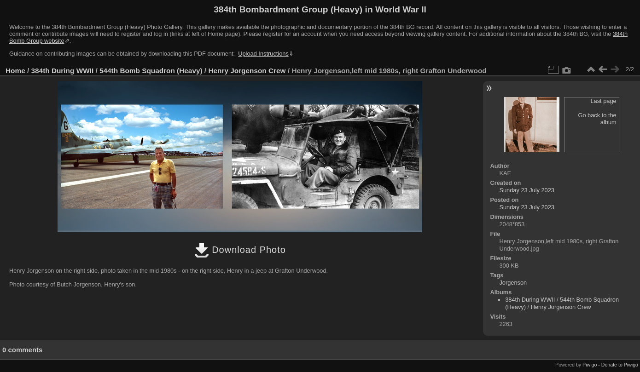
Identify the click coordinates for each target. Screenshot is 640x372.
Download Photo (240, 250)
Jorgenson (513, 282)
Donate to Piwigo (619, 364)
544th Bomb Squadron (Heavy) (151, 70)
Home (15, 70)
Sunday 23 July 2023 (526, 190)
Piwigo (589, 364)
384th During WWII (62, 70)
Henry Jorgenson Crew (246, 70)
